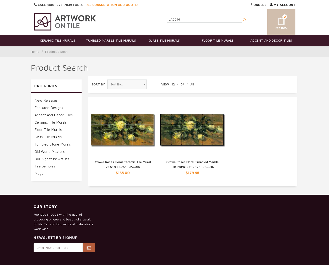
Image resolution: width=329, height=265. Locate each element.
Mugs (38, 173)
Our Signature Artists (51, 159)
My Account (282, 5)
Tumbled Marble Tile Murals (111, 40)
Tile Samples (44, 166)
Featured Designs (48, 108)
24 (182, 84)
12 (173, 84)
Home (35, 51)
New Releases (46, 100)
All (192, 84)
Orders (257, 5)
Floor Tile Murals (218, 40)
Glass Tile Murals (164, 40)
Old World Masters (49, 151)
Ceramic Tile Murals (57, 40)
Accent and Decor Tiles (271, 40)
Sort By (98, 84)
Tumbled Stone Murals (52, 144)
